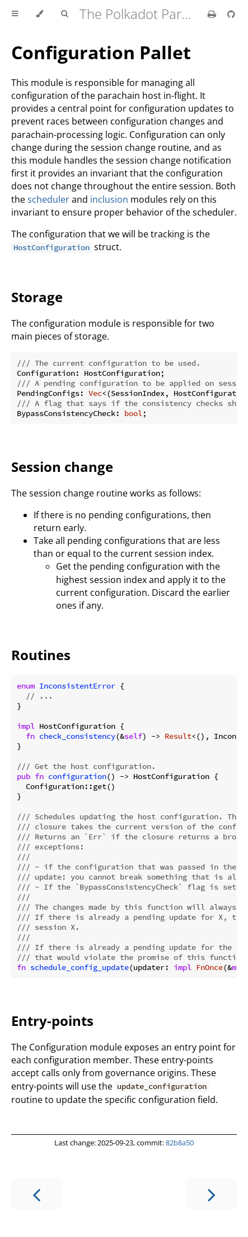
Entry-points (52, 1020)
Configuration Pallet (101, 52)
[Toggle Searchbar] (64, 14)
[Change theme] (39, 14)
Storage (37, 297)
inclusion (109, 199)
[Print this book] (213, 14)
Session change (62, 466)
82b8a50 (180, 1143)
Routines (41, 655)
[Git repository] (231, 14)
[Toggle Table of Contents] (15, 14)
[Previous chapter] (36, 1193)
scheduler (48, 199)
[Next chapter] (211, 1193)
